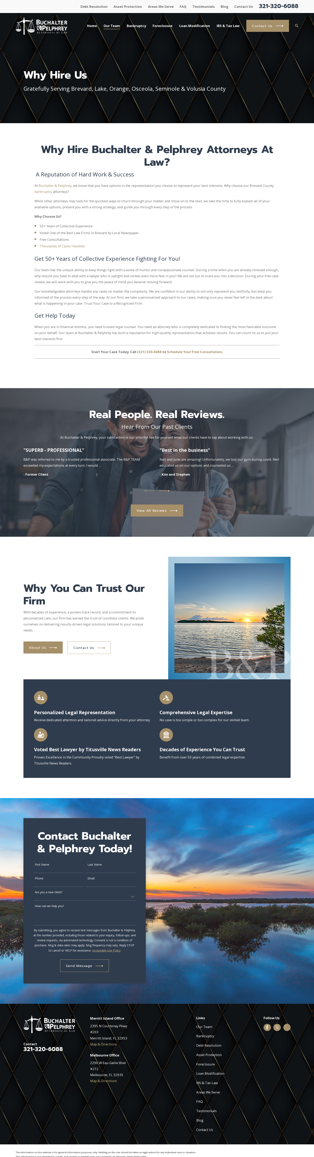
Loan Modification (210, 1073)
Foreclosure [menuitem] (162, 25)
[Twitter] (277, 1027)
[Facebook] (267, 1027)
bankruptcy (43, 195)
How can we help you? (45, 906)
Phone (35, 878)
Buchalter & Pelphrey (55, 189)
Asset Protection (128, 6)
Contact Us (243, 6)
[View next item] (164, 490)
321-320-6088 (278, 6)
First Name (38, 864)
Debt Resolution (94, 6)
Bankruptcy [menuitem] (136, 25)
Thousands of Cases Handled (62, 250)
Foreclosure (205, 1064)
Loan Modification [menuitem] (194, 25)
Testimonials (204, 6)
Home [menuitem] (92, 25)
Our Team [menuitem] (112, 25)
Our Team (204, 1026)
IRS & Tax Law (207, 1082)
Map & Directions (103, 1044)
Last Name (91, 864)
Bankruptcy (205, 1036)
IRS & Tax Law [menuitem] (228, 25)
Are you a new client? (44, 892)
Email (87, 878)
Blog (224, 6)
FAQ (183, 6)
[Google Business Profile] (287, 1027)
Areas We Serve (161, 6)
